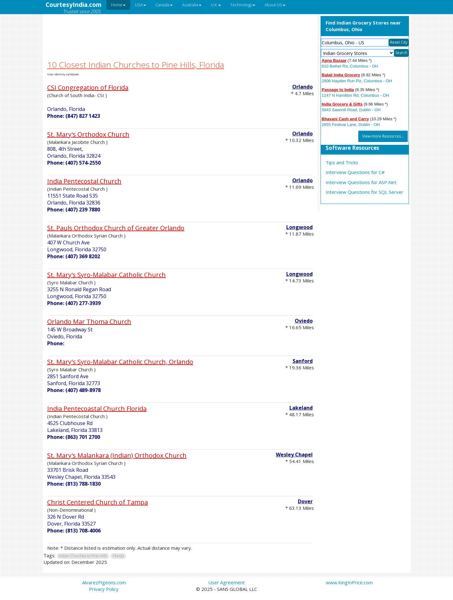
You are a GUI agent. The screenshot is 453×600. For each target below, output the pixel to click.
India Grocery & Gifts (342, 104)
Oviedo (304, 320)
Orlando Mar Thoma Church (89, 321)
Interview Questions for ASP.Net (361, 182)
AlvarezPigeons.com (104, 582)
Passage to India (338, 89)
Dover (305, 501)
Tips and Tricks (342, 162)
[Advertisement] (180, 29)
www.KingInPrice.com (349, 582)
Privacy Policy (104, 589)
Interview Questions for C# (355, 172)
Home (118, 5)
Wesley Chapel (294, 454)
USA (140, 5)
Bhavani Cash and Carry (345, 119)
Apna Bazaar (334, 60)
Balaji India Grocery (341, 75)
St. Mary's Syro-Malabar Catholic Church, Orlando (120, 361)
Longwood (299, 227)
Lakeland (301, 407)
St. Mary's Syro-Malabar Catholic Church (106, 274)
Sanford (303, 360)
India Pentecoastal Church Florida (97, 408)
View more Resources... (383, 136)
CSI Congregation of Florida (87, 87)
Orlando (302, 86)
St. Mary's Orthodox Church (88, 134)
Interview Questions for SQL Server (364, 192)
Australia (191, 5)
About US (275, 5)
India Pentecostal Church (84, 181)
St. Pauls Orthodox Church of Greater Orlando (115, 228)
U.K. (216, 5)
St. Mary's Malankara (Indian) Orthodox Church (117, 455)
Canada (164, 5)
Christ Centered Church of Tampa (97, 502)
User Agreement (226, 582)
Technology (242, 5)
